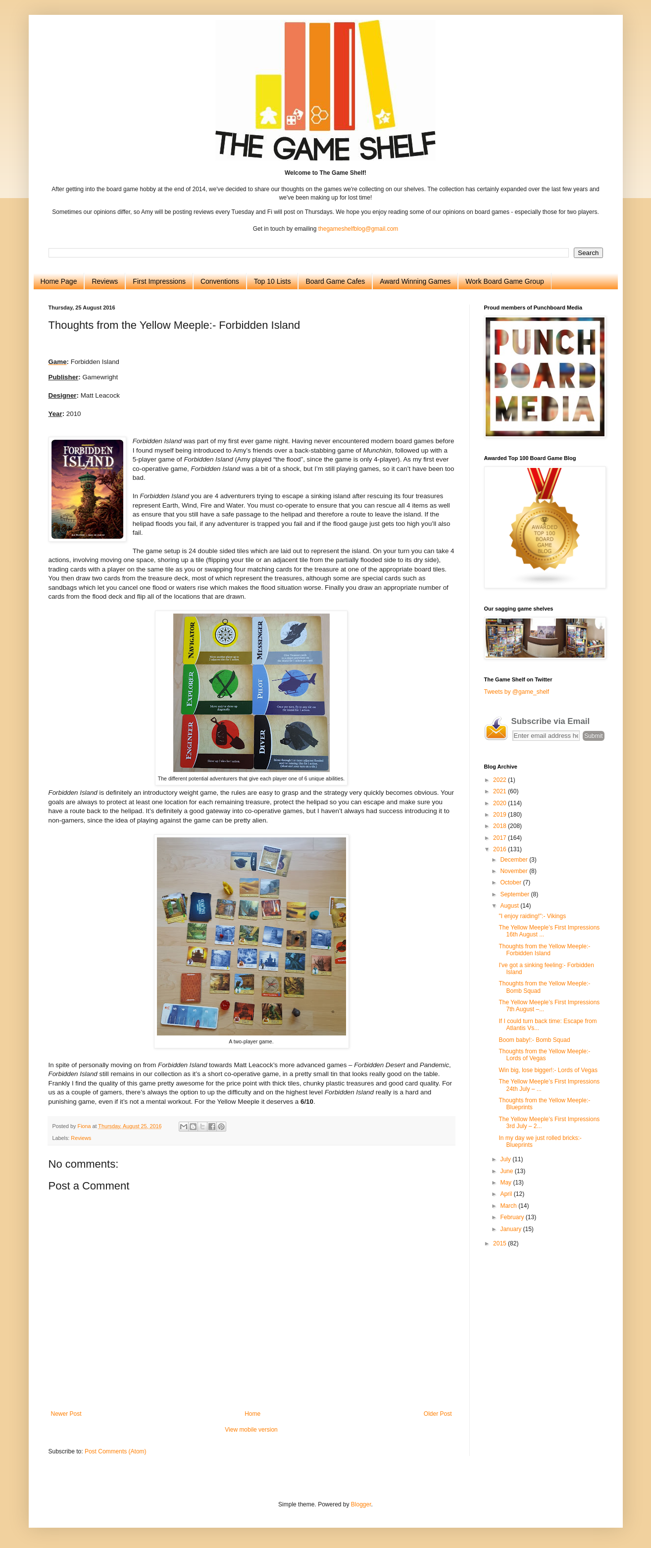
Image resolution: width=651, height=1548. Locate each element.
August (510, 905)
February (512, 1217)
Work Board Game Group (504, 281)
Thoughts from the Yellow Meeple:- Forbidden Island (544, 950)
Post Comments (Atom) (116, 1451)
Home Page (59, 281)
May (506, 1182)
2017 (500, 837)
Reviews (105, 281)
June (507, 1171)
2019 (500, 814)
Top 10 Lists (272, 281)
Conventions (219, 281)
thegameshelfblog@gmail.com (358, 228)
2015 (500, 1243)
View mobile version (251, 1429)
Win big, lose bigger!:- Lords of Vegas (548, 1070)
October (511, 882)
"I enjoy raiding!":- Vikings (532, 916)
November (514, 871)
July (506, 1159)
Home (252, 1413)
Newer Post (66, 1413)
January (511, 1229)
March (509, 1205)
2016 (500, 849)
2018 (500, 826)
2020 (500, 803)
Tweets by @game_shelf (517, 691)
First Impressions (159, 281)
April (506, 1193)
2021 (500, 791)
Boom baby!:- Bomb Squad (534, 1039)
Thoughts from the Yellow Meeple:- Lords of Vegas (544, 1055)
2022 (500, 779)
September (515, 894)
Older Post (438, 1413)
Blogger (361, 1504)
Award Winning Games (415, 281)
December (514, 859)
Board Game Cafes (335, 281)
